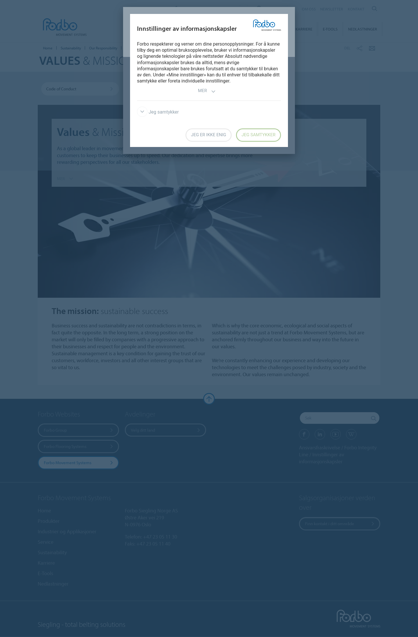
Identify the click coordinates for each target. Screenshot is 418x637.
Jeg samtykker (158, 112)
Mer (207, 91)
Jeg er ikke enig (208, 134)
